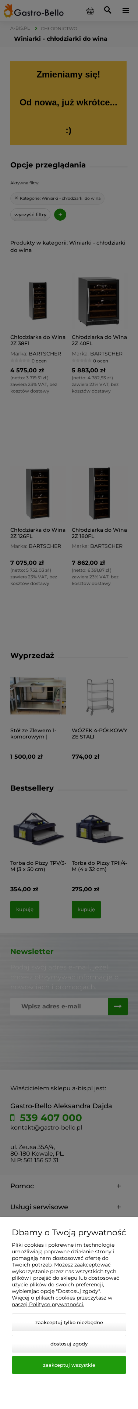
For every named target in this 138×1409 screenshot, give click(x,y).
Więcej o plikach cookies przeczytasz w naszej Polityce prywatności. (62, 1301)
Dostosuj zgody (69, 1344)
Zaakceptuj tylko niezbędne (69, 1322)
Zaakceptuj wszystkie (69, 1365)
